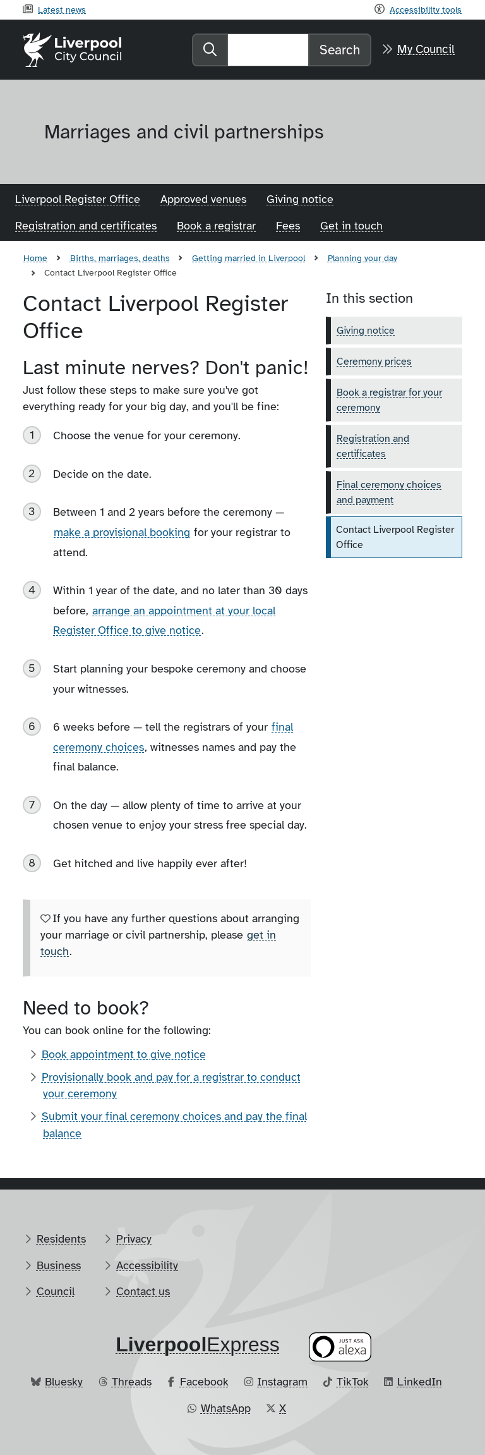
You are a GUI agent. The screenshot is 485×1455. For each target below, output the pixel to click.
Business (59, 1265)
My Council (426, 49)
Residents (61, 1239)
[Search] (268, 49)
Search (340, 50)
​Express (198, 1344)
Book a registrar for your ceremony (389, 400)
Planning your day (362, 258)
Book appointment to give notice (124, 1054)
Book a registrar (216, 226)
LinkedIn (419, 1382)
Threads (132, 1382)
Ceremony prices (374, 361)
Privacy (134, 1239)
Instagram (282, 1382)
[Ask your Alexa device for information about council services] (340, 1347)
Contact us (143, 1291)
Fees (288, 226)
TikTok (353, 1382)
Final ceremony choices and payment (389, 492)
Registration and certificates (86, 226)
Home (35, 258)
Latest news (62, 9)
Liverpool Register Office (77, 199)
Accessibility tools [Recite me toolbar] (426, 9)
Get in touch (351, 226)
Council (56, 1291)
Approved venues (203, 199)
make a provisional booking (122, 532)
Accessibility (147, 1265)
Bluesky (64, 1382)
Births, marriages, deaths (120, 258)
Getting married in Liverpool (248, 258)
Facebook (204, 1382)
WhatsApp (226, 1408)
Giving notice (299, 199)
